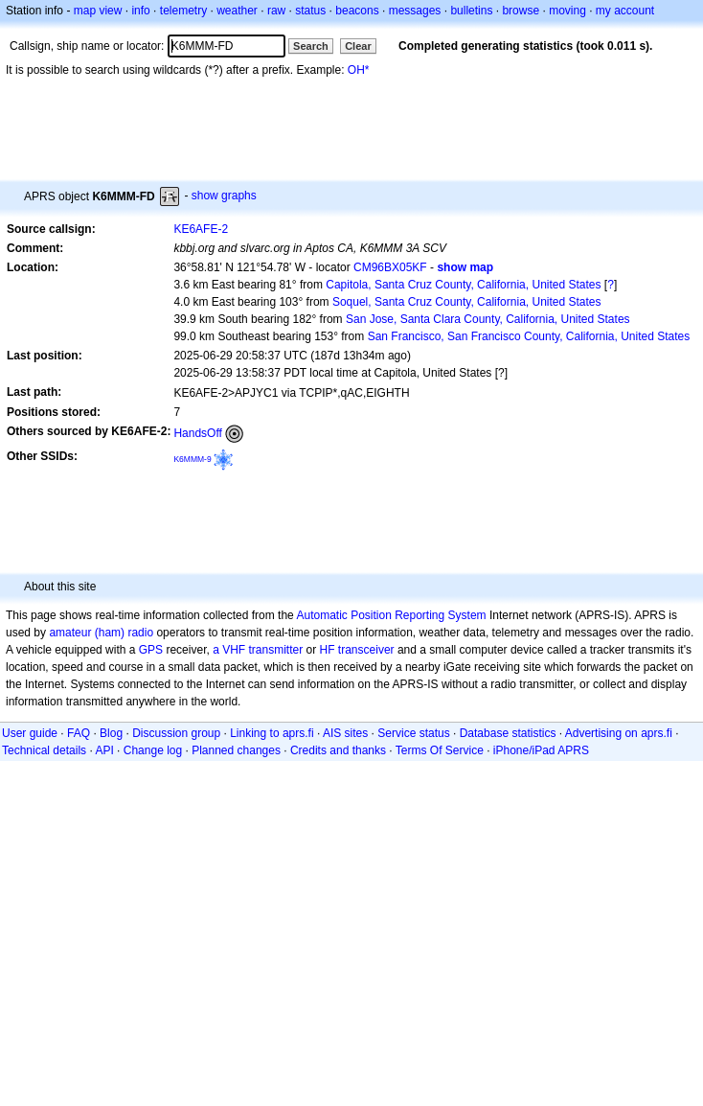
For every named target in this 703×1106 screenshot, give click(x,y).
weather (237, 10)
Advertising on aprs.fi (618, 733)
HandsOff (197, 433)
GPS (151, 650)
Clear (358, 46)
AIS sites (345, 733)
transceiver (366, 650)
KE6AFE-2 (200, 229)
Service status (413, 733)
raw (276, 10)
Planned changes (236, 750)
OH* (359, 70)
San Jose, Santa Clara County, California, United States (488, 319)
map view (98, 10)
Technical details (44, 750)
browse (520, 10)
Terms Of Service (440, 750)
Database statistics (508, 733)
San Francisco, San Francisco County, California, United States (529, 336)
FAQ (78, 733)
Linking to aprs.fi (271, 733)
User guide (29, 733)
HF (327, 650)
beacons (356, 10)
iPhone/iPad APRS (541, 750)
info (140, 10)
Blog (111, 733)
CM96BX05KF (390, 267)
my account (625, 10)
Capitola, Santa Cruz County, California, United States (463, 284)
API (104, 750)
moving (567, 10)
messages (415, 10)
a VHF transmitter (258, 650)
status (310, 10)
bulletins (471, 10)
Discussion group (176, 733)
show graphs (224, 195)
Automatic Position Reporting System (391, 615)
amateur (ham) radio (101, 632)
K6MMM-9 (192, 459)
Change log (153, 750)
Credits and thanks (338, 750)
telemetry (183, 10)
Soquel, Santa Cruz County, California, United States (466, 302)
